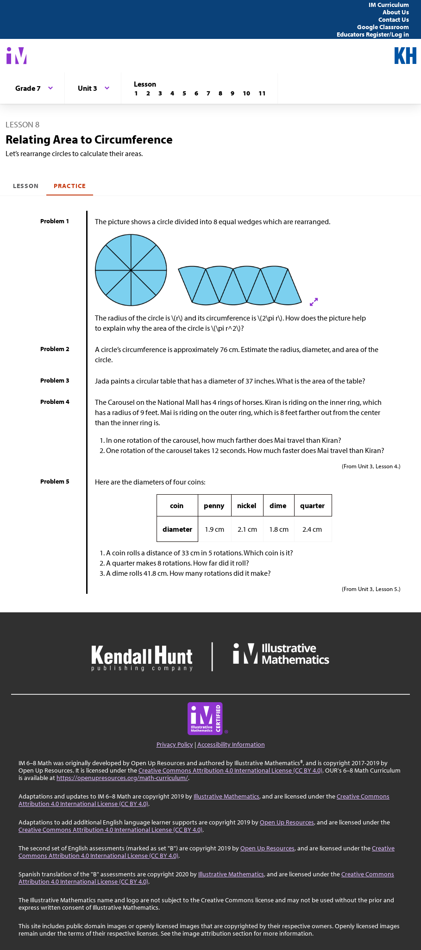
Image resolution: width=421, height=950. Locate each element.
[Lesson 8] (220, 93)
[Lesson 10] (246, 93)
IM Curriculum (389, 4)
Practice (69, 186)
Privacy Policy (175, 744)
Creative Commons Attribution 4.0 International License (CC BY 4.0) (230, 770)
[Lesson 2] (148, 93)
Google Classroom (383, 27)
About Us (396, 12)
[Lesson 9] (232, 93)
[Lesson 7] (208, 93)
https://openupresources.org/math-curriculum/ (122, 778)
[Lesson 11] (262, 93)
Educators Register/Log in (373, 34)
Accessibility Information (231, 744)
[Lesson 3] (160, 93)
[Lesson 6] (196, 93)
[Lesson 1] (136, 93)
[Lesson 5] (184, 93)
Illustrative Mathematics (226, 796)
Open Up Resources (287, 822)
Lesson (26, 186)
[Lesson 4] (172, 93)
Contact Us (393, 19)
